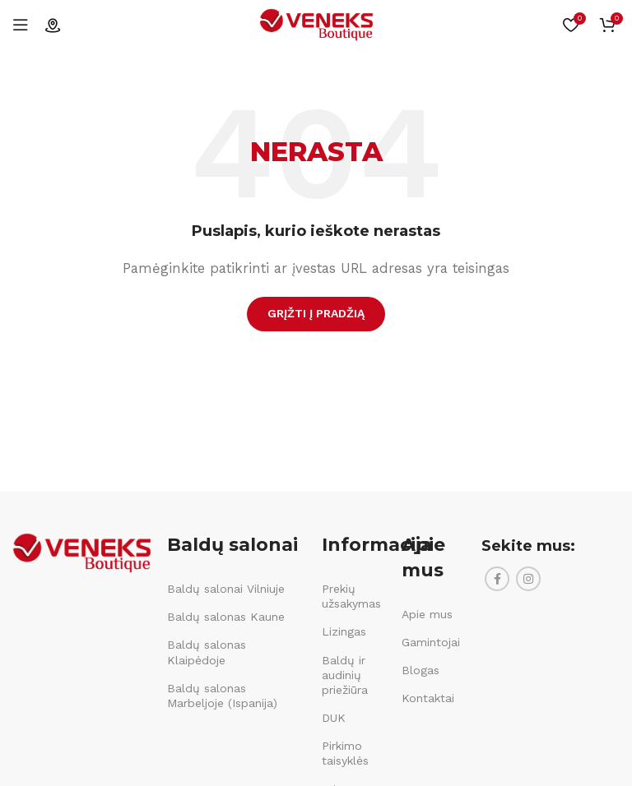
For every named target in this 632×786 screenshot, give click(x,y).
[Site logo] (316, 23)
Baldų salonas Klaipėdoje (206, 652)
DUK (334, 717)
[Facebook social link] (497, 578)
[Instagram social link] (528, 578)
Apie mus (427, 614)
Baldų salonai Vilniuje (226, 588)
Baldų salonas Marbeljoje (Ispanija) (222, 696)
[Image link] (81, 551)
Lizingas (344, 631)
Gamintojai (431, 642)
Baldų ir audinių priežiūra (345, 675)
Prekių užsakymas (351, 596)
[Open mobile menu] (20, 24)
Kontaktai (428, 698)
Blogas (420, 670)
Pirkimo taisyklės (345, 753)
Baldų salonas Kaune (226, 616)
